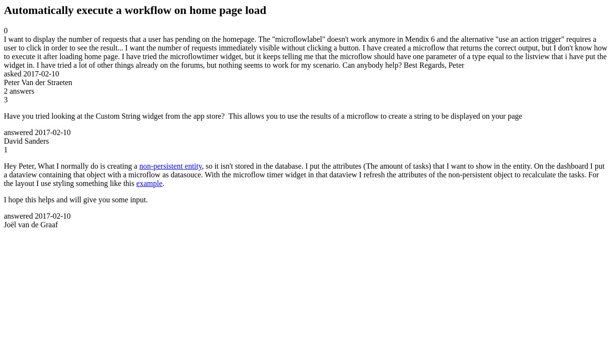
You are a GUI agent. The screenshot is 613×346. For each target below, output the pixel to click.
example (150, 183)
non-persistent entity (170, 166)
